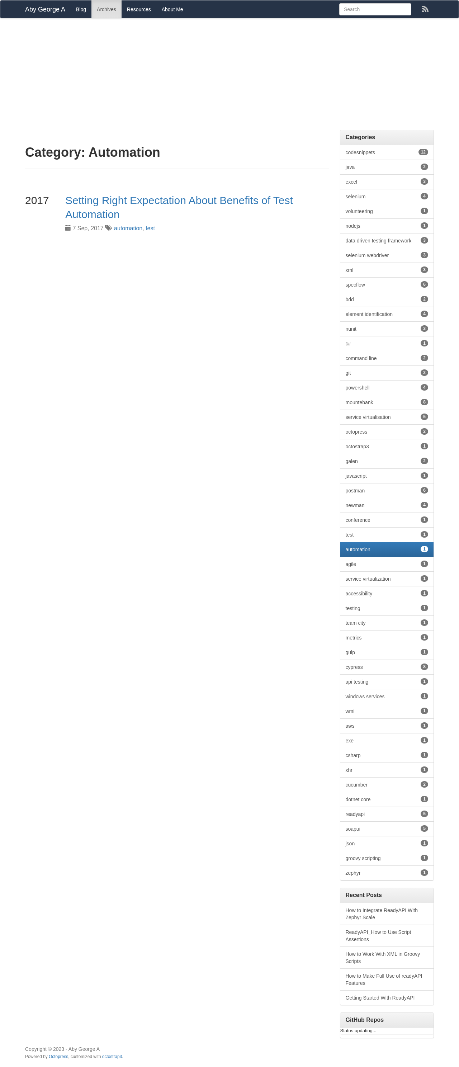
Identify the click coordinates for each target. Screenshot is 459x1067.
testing (387, 608)
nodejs (387, 225)
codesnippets (387, 152)
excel (387, 181)
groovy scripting (387, 858)
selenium (387, 196)
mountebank (387, 402)
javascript (387, 475)
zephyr (387, 872)
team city (387, 622)
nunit (387, 328)
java (387, 167)
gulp (387, 652)
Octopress (58, 1056)
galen (387, 461)
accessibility (387, 593)
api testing (387, 681)
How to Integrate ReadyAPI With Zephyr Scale (382, 913)
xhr (387, 769)
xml (387, 269)
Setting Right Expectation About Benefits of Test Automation (179, 207)
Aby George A (45, 9)
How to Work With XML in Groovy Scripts (383, 957)
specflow (387, 284)
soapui (387, 828)
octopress (387, 431)
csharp (387, 755)
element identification (387, 314)
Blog (81, 9)
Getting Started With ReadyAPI (380, 998)
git (387, 372)
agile (387, 564)
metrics (387, 637)
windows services (387, 696)
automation (128, 228)
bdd (387, 299)
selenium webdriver (387, 255)
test (150, 228)
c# (387, 343)
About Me (172, 9)
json (387, 843)
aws (387, 725)
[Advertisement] (229, 76)
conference (387, 519)
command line (387, 358)
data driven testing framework (387, 240)
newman (387, 505)
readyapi (387, 814)
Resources (139, 9)
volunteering (387, 211)
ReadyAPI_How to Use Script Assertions (378, 935)
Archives (106, 9)
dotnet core (387, 799)
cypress (387, 667)
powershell (387, 387)
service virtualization (387, 578)
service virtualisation (387, 417)
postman (387, 490)
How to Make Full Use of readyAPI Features (384, 979)
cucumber (387, 784)
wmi (387, 711)
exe (387, 740)
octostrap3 (387, 446)
